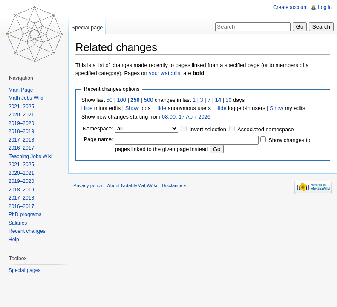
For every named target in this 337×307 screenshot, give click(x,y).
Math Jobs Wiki (26, 98)
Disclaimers (174, 185)
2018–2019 (21, 131)
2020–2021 (21, 115)
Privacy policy (87, 185)
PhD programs (25, 214)
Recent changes (27, 231)
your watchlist (165, 73)
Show (132, 108)
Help (14, 240)
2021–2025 (21, 107)
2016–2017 (21, 148)
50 (109, 100)
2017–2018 (21, 140)
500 (148, 100)
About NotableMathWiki (132, 185)
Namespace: (98, 128)
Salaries (18, 223)
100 (121, 100)
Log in (325, 7)
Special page (87, 27)
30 (228, 100)
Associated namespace (265, 129)
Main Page (21, 90)
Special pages (24, 270)
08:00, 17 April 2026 (186, 116)
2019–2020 (21, 123)
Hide (86, 108)
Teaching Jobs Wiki (30, 156)
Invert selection (208, 129)
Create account (290, 7)
